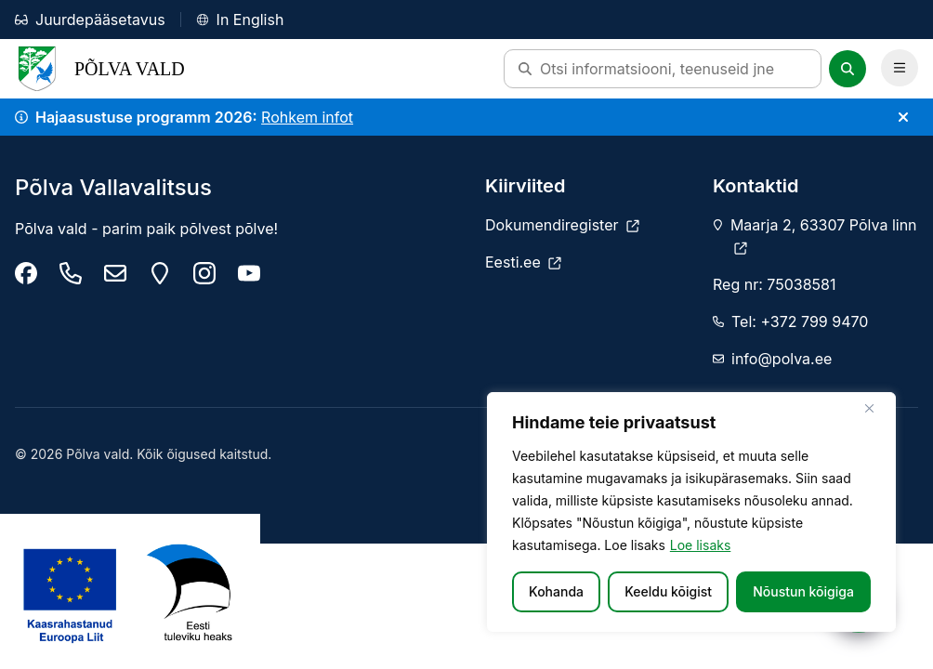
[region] (691, 512)
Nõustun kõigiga (803, 591)
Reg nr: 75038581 (774, 284)
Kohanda (556, 591)
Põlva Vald (100, 68)
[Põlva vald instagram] (204, 273)
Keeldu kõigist (668, 591)
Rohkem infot (307, 117)
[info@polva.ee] (115, 273)
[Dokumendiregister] (562, 225)
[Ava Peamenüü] (899, 67)
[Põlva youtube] (249, 273)
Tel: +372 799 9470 (799, 321)
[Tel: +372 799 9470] (70, 273)
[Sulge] (876, 408)
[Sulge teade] (903, 117)
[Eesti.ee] (523, 262)
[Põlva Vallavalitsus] (26, 273)
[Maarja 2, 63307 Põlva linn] (160, 273)
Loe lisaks (700, 545)
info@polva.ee (781, 358)
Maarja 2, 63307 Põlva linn (823, 235)
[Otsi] (847, 68)
